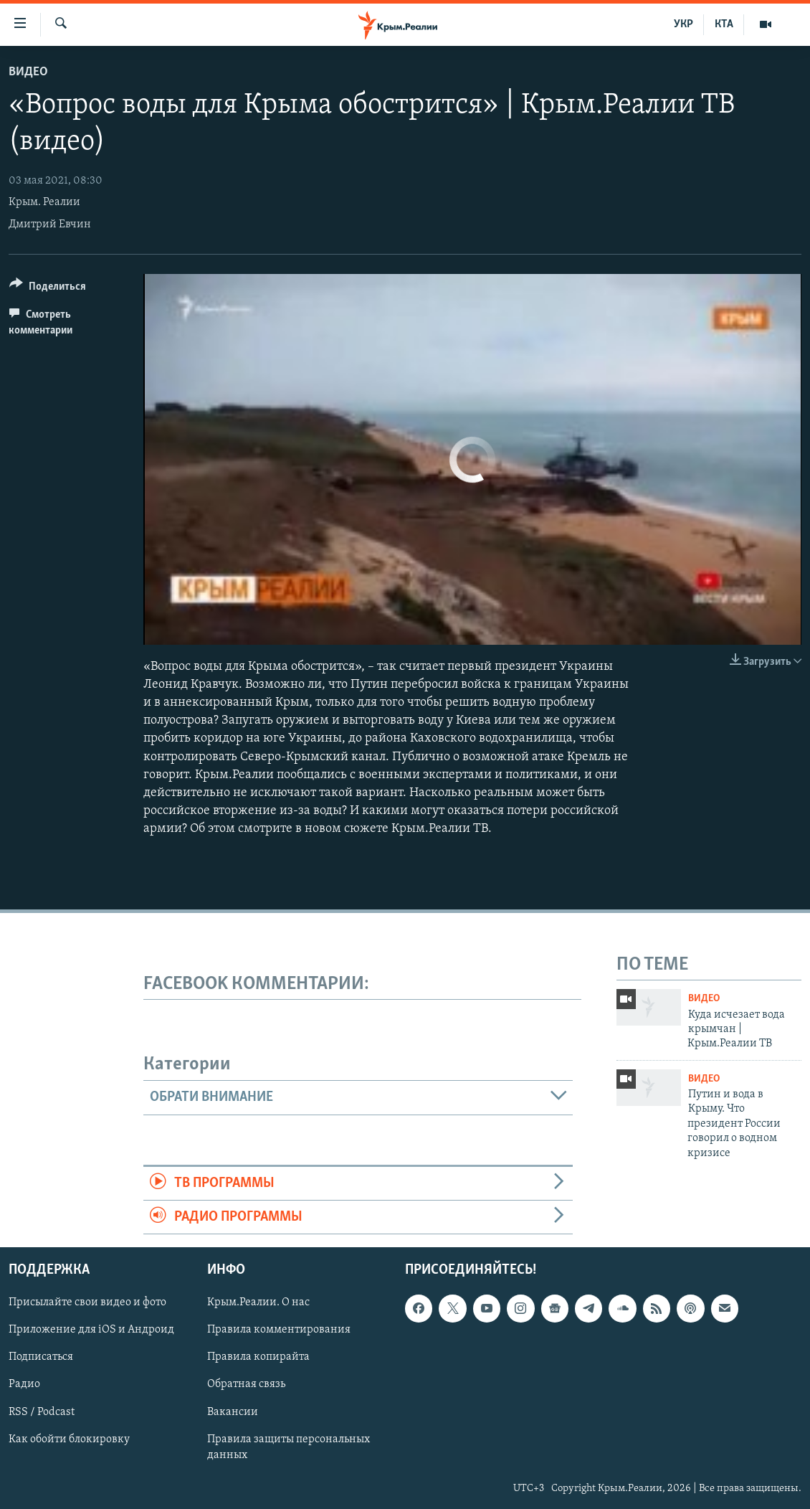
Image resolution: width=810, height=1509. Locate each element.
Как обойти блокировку (69, 1439)
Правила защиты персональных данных (288, 1447)
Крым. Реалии (44, 202)
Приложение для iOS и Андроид (91, 1330)
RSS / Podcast (42, 1412)
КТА (724, 24)
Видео (28, 72)
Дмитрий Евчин (50, 224)
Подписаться (41, 1357)
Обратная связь (246, 1385)
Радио (24, 1385)
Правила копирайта (258, 1357)
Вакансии (232, 1412)
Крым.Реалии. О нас (258, 1303)
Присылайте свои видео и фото (87, 1303)
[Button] (47, 288)
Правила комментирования (279, 1330)
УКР (683, 24)
